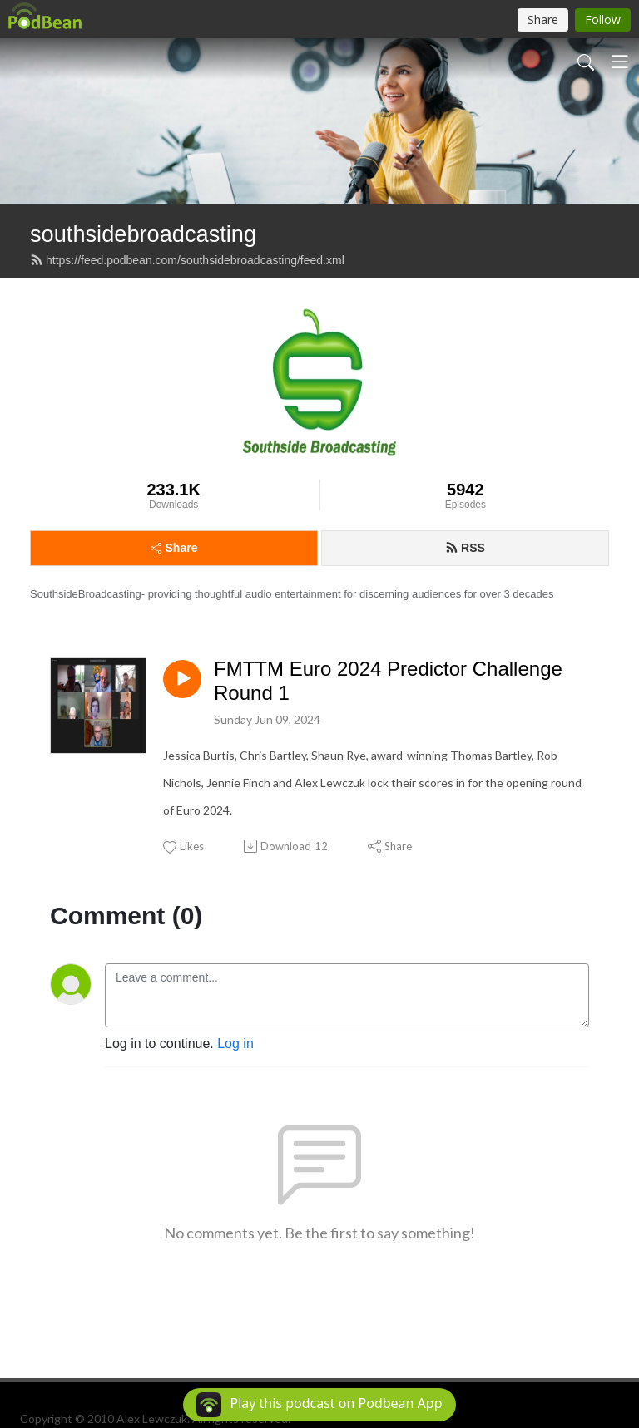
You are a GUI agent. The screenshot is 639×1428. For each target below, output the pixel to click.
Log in (235, 1044)
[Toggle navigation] (620, 61)
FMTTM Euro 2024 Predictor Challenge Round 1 (388, 680)
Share (174, 547)
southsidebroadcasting (143, 234)
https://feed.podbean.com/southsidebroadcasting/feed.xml (187, 260)
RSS (465, 547)
